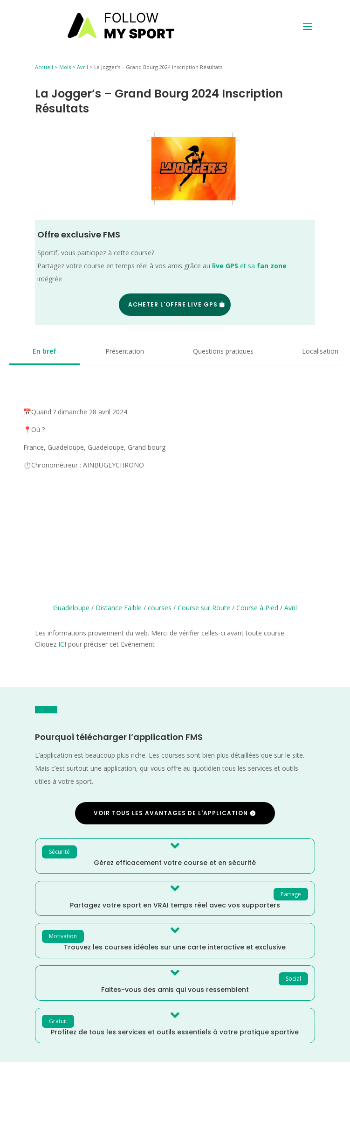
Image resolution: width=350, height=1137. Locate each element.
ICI (62, 644)
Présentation (124, 351)
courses (160, 607)
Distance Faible (119, 607)
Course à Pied (257, 607)
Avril (82, 66)
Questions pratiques (223, 351)
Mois (65, 66)
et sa (249, 265)
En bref (44, 351)
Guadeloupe (71, 607)
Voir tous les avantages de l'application (171, 813)
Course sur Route (204, 607)
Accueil (44, 66)
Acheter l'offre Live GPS (173, 304)
